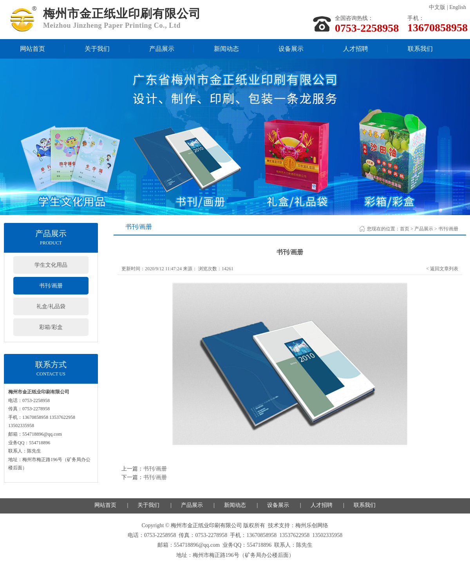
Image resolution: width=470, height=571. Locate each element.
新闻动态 (226, 48)
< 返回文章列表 (442, 268)
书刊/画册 (51, 286)
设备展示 (291, 48)
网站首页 (32, 48)
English (457, 7)
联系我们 (420, 48)
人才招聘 (355, 48)
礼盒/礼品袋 (50, 306)
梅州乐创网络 (311, 525)
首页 (404, 229)
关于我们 (97, 48)
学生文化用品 (50, 265)
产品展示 (161, 48)
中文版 (437, 7)
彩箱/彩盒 (51, 327)
